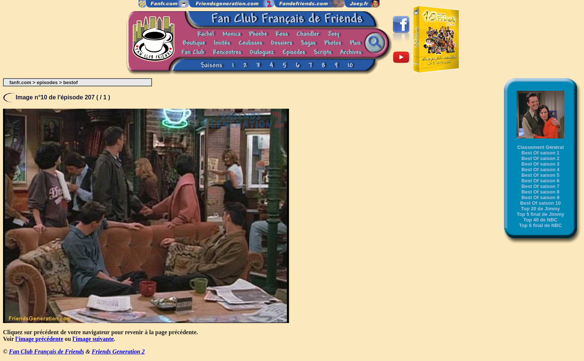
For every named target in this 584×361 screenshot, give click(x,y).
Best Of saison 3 (540, 164)
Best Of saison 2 (540, 158)
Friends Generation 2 (118, 351)
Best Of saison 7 (540, 186)
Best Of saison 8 (540, 192)
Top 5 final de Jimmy (540, 214)
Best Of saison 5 (540, 175)
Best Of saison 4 (540, 169)
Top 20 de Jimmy (540, 208)
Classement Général (540, 147)
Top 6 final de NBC (540, 225)
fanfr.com (20, 82)
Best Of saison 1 (540, 153)
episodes (47, 82)
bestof (70, 82)
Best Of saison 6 (540, 180)
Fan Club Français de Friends (46, 351)
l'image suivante (93, 339)
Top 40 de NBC (540, 220)
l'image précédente (39, 339)
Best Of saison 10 (540, 203)
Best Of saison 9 (540, 197)
